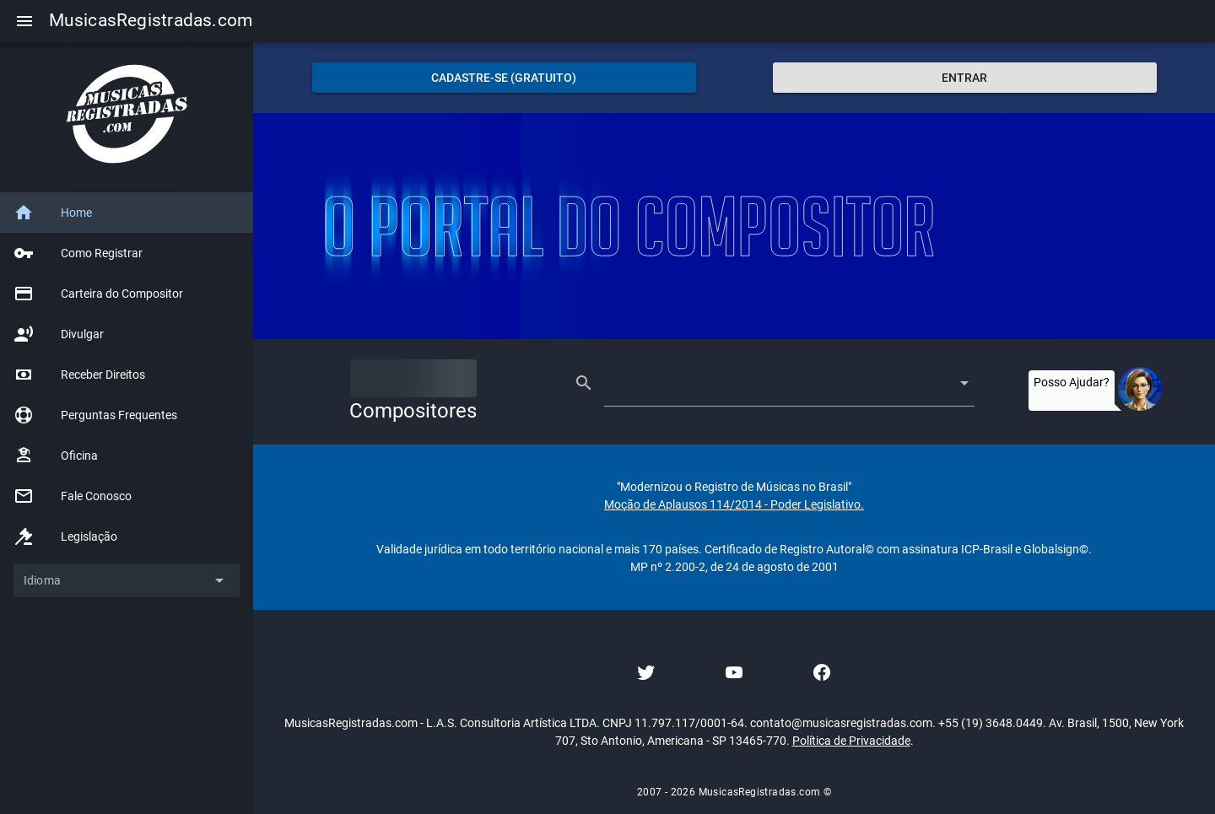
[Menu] (24, 21)
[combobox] (774, 383)
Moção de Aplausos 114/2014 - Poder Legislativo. (734, 504)
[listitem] (126, 212)
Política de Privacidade (851, 740)
